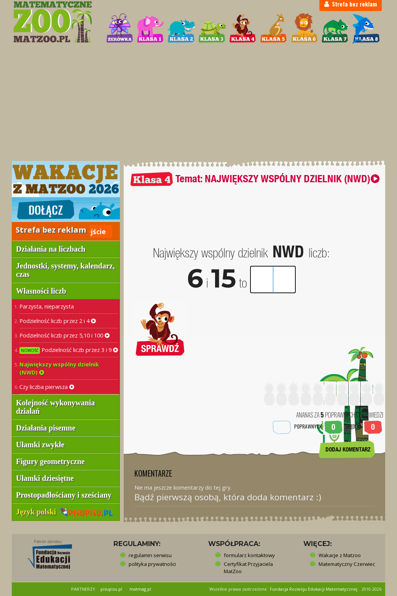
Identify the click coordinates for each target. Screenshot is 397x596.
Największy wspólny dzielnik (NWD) (59, 368)
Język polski (64, 512)
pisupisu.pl (111, 589)
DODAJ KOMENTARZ (347, 449)
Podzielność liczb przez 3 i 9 (68, 350)
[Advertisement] (198, 103)
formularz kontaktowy (249, 555)
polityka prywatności (152, 564)
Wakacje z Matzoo (340, 555)
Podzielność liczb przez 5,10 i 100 (64, 335)
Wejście (93, 231)
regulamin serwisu (150, 555)
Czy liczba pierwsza (46, 386)
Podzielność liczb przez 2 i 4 (57, 321)
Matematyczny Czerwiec (347, 564)
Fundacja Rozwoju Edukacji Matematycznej (313, 589)
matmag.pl (140, 589)
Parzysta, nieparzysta (46, 306)
